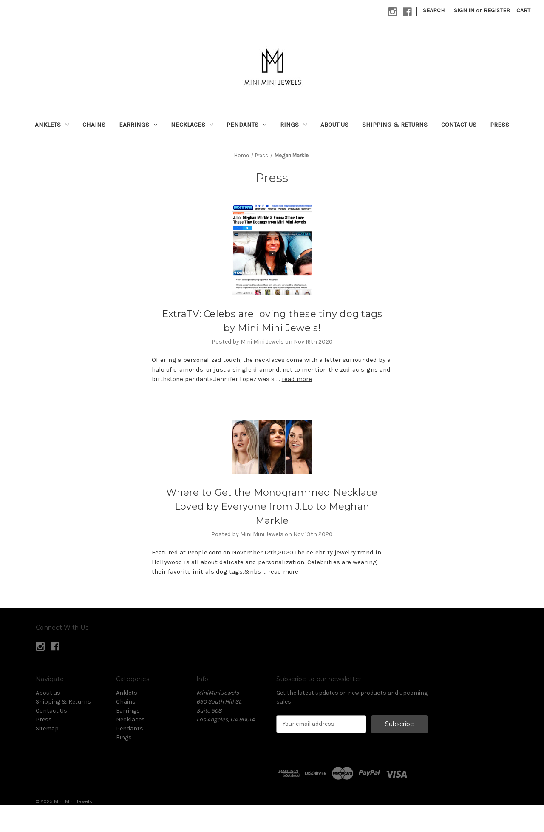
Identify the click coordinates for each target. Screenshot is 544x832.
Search (434, 10)
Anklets (52, 124)
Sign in (464, 10)
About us (334, 124)
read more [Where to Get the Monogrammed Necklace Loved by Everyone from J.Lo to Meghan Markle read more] (283, 571)
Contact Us (458, 124)
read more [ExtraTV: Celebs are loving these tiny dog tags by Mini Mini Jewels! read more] (297, 379)
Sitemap (47, 728)
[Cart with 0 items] (523, 10)
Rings (293, 124)
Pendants (246, 124)
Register (497, 10)
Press (499, 124)
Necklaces (192, 124)
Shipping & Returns (395, 124)
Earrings (138, 124)
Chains (93, 124)
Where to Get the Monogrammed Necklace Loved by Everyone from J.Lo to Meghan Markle (271, 506)
